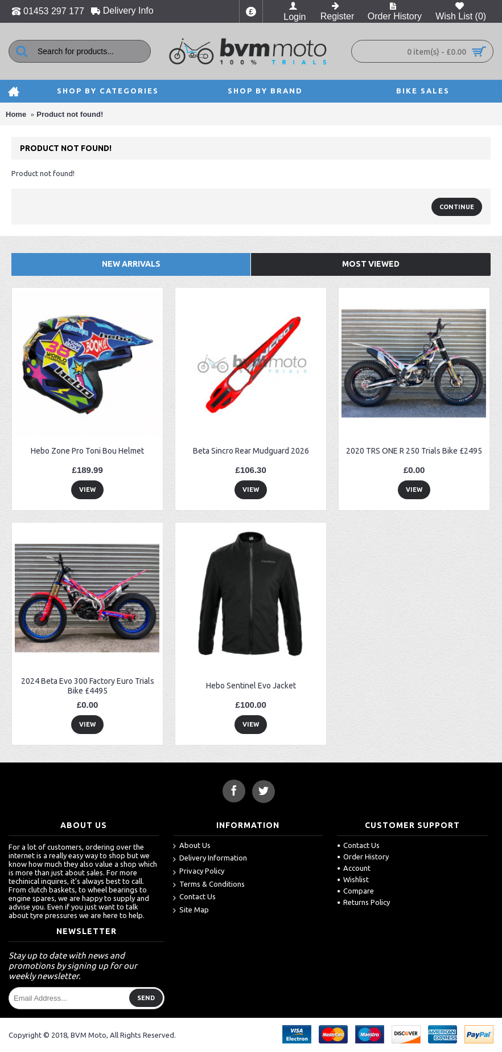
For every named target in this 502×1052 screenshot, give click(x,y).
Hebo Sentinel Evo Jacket (251, 685)
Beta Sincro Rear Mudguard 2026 (251, 450)
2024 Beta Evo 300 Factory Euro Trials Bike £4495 (87, 685)
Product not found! (69, 114)
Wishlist (353, 879)
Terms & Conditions (209, 885)
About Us (192, 846)
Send (146, 997)
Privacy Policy (198, 871)
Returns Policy (364, 902)
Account (354, 868)
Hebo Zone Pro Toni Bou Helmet (87, 450)
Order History (363, 857)
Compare (356, 891)
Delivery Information (210, 858)
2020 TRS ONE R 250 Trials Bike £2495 (414, 450)
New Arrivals (131, 263)
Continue (456, 206)
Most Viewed (371, 263)
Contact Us (194, 897)
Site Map (191, 910)
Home (16, 114)
